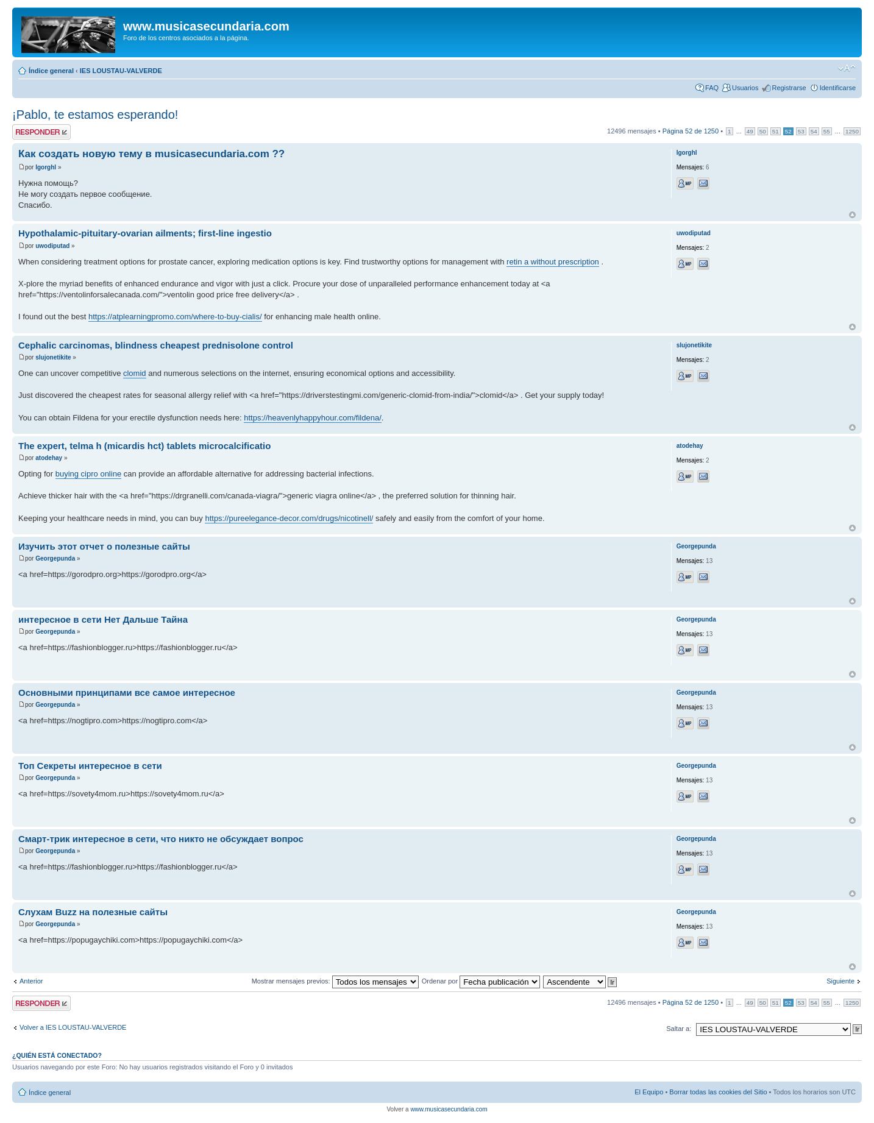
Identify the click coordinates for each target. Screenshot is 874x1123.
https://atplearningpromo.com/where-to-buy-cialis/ (175, 316)
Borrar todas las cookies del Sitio (718, 1092)
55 (826, 131)
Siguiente (840, 981)
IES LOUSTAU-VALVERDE (121, 70)
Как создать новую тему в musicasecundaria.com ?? (151, 154)
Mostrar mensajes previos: (335, 981)
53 (801, 131)
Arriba (852, 214)
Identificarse (838, 87)
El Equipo (648, 1092)
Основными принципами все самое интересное (126, 692)
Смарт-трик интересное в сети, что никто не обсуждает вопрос (161, 839)
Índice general (51, 70)
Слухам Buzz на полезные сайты (93, 912)
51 (775, 131)
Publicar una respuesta (41, 132)
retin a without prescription (552, 261)
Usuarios (745, 87)
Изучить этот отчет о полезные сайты (104, 546)
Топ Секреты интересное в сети (90, 765)
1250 (852, 131)
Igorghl (45, 167)
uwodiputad (52, 246)
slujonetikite (53, 357)
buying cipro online (88, 473)
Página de (691, 131)
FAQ (712, 87)
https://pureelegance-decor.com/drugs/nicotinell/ (289, 518)
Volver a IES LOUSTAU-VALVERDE (73, 1027)
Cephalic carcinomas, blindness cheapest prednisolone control (155, 345)
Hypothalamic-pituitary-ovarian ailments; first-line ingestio (145, 233)
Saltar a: (678, 1028)
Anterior (31, 981)
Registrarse (789, 87)
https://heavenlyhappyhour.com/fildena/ (312, 417)
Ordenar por (481, 981)
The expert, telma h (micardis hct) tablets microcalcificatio (144, 446)
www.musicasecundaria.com (448, 1109)
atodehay (48, 458)
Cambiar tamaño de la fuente (847, 68)
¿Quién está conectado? (57, 1055)
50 (762, 131)
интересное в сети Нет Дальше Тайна (103, 619)
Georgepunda (55, 558)
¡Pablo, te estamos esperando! (95, 114)
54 (814, 131)
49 (750, 131)
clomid (134, 373)
